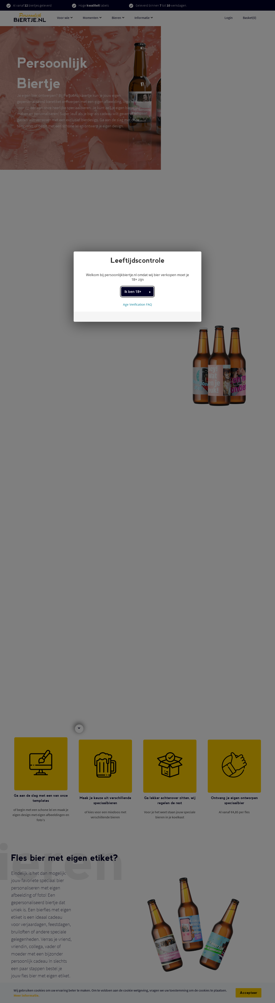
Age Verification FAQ (137, 304)
